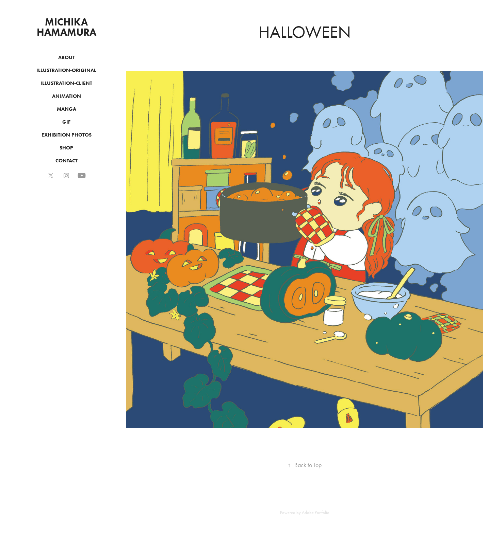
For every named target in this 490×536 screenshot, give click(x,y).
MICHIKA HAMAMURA (66, 27)
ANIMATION (66, 96)
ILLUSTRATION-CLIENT (66, 83)
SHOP (66, 148)
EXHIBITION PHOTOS (67, 135)
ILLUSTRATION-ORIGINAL (66, 70)
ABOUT (66, 57)
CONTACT (66, 161)
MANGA (66, 109)
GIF (66, 122)
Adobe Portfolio (315, 512)
